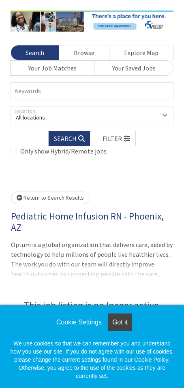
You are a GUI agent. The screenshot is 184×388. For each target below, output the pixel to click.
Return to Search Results (50, 197)
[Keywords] (92, 91)
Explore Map (141, 53)
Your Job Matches (52, 68)
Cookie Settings (79, 322)
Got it (120, 322)
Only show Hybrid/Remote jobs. (64, 151)
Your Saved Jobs (134, 68)
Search (35, 53)
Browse (84, 53)
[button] (116, 138)
